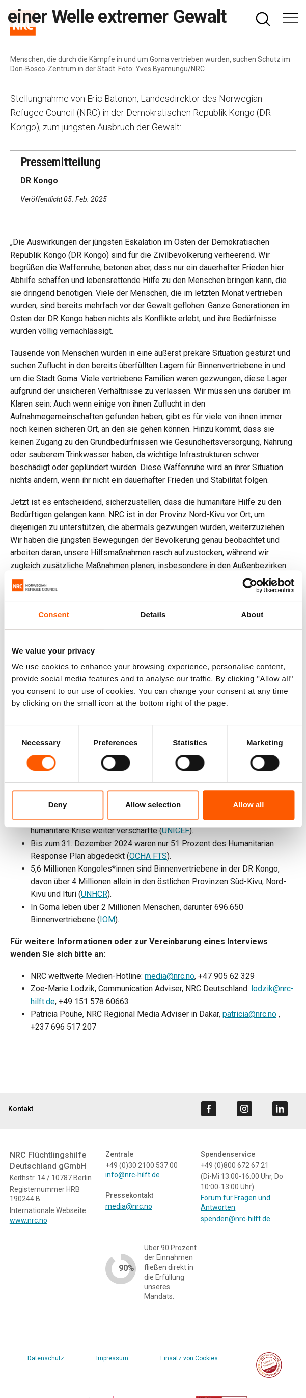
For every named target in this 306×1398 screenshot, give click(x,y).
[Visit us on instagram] (244, 1108)
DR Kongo (39, 180)
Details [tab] (153, 614)
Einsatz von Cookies (189, 1358)
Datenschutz (45, 1358)
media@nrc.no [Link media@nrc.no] (128, 1206)
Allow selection (153, 804)
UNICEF (175, 830)
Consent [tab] (53, 614)
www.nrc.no (28, 1220)
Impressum (112, 1358)
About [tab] (252, 614)
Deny (57, 804)
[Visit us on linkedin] (280, 1108)
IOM (107, 919)
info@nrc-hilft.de (132, 1175)
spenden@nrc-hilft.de (235, 1219)
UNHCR (94, 894)
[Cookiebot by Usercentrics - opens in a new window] (249, 585)
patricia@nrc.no (249, 1014)
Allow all (248, 804)
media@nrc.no (169, 976)
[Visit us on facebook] (208, 1108)
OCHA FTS (148, 856)
